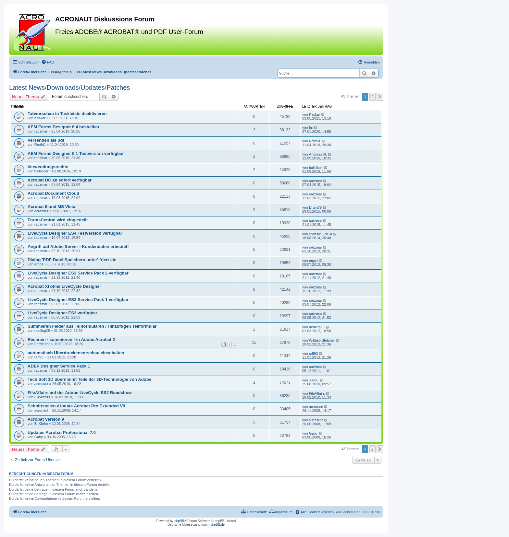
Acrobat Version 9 (46, 419)
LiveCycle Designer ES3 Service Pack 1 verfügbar (78, 299)
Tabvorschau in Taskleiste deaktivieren (67, 113)
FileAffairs (42, 397)
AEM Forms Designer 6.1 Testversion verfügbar (76, 153)
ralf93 (38, 357)
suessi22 (316, 420)
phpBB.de (217, 524)
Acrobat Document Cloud (53, 193)
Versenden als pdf (46, 140)
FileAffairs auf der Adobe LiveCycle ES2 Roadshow (80, 392)
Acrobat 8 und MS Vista (51, 206)
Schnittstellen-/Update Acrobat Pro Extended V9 (76, 405)
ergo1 (38, 264)
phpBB (179, 521)
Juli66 (313, 380)
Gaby (38, 437)
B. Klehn (41, 424)
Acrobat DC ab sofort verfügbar (60, 180)
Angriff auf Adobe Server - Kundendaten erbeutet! (78, 246)
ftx (311, 128)
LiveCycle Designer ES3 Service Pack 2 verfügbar (78, 273)
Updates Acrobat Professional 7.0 (62, 432)
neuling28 (42, 331)
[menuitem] (47, 62)
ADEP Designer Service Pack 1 (59, 366)
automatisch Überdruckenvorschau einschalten (76, 352)
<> (61, 72)
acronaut (41, 211)
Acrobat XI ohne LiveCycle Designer (64, 286)
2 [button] (372, 96)
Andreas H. (318, 154)
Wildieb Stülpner (322, 340)
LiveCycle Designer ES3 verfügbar (62, 312)
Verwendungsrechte (48, 166)
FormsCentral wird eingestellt (58, 219)
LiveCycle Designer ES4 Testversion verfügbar (75, 233)
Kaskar (39, 118)
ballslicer (41, 171)
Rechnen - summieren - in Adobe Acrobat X (72, 339)
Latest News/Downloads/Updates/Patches (69, 87)
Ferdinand (42, 344)
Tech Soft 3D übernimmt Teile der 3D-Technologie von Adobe (89, 379)
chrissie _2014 (320, 234)
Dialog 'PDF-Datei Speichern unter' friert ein (72, 259)
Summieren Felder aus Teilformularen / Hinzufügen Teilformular (92, 326)
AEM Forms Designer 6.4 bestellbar (63, 126)
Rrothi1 (40, 144)
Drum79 (315, 207)
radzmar (40, 131)
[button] (380, 96)
